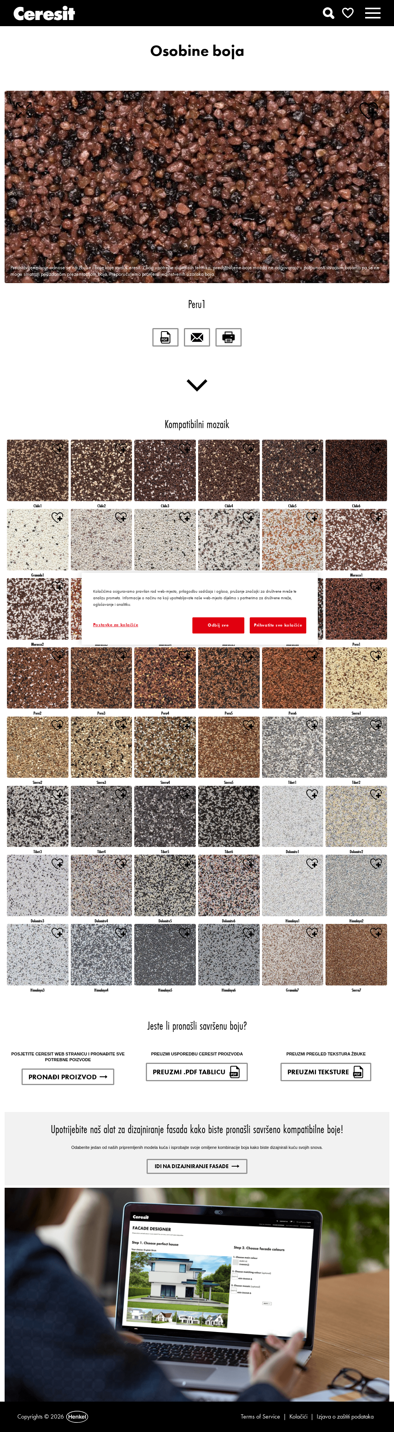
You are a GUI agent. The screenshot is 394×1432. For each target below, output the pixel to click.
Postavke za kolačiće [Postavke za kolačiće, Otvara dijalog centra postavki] (115, 624)
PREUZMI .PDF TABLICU (197, 1072)
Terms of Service (260, 1416)
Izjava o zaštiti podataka (345, 1416)
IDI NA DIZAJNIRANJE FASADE (197, 1166)
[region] (200, 609)
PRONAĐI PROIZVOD (67, 1076)
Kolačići (298, 1416)
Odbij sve (218, 625)
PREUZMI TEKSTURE (325, 1072)
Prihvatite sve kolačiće (278, 625)
